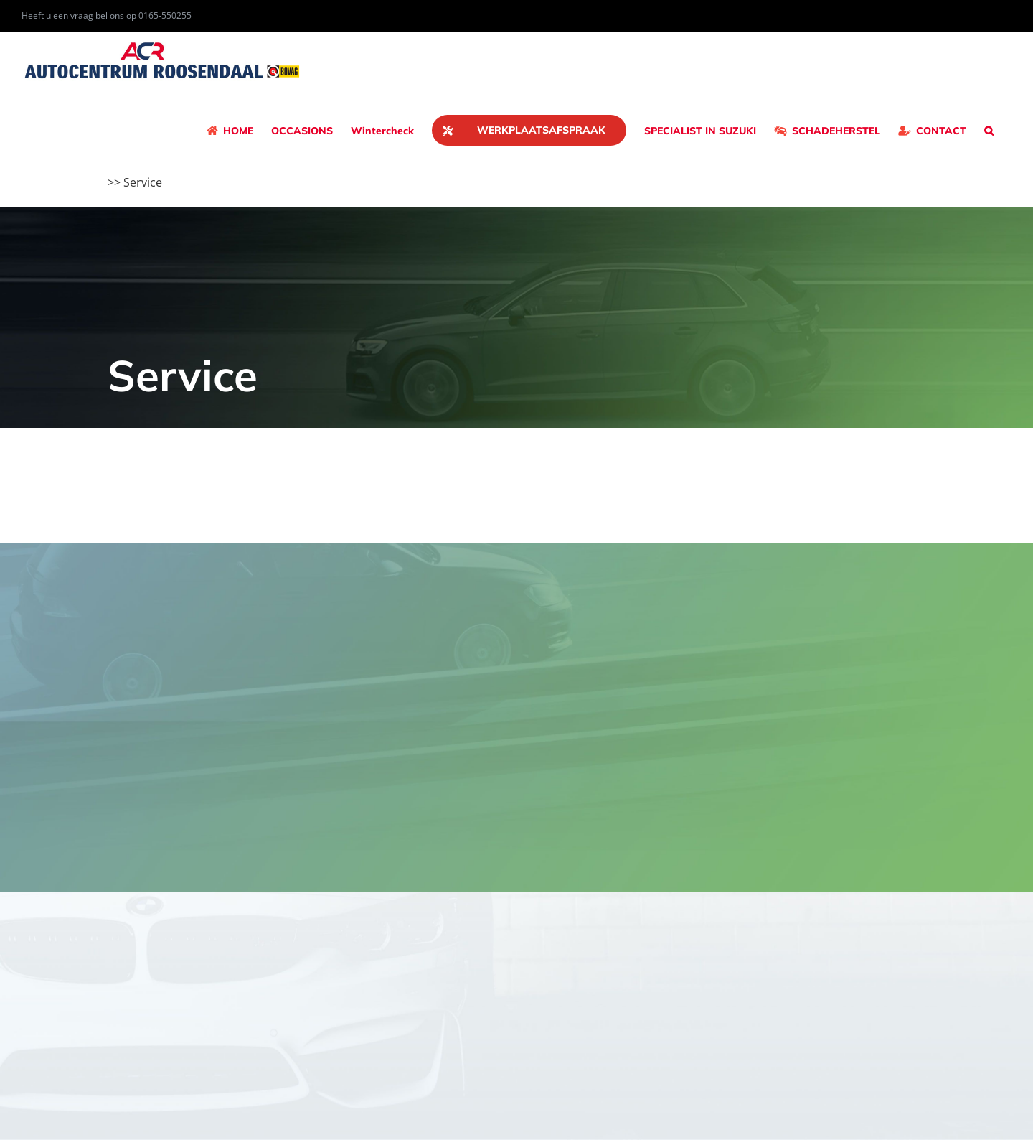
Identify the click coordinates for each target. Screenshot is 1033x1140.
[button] (989, 130)
